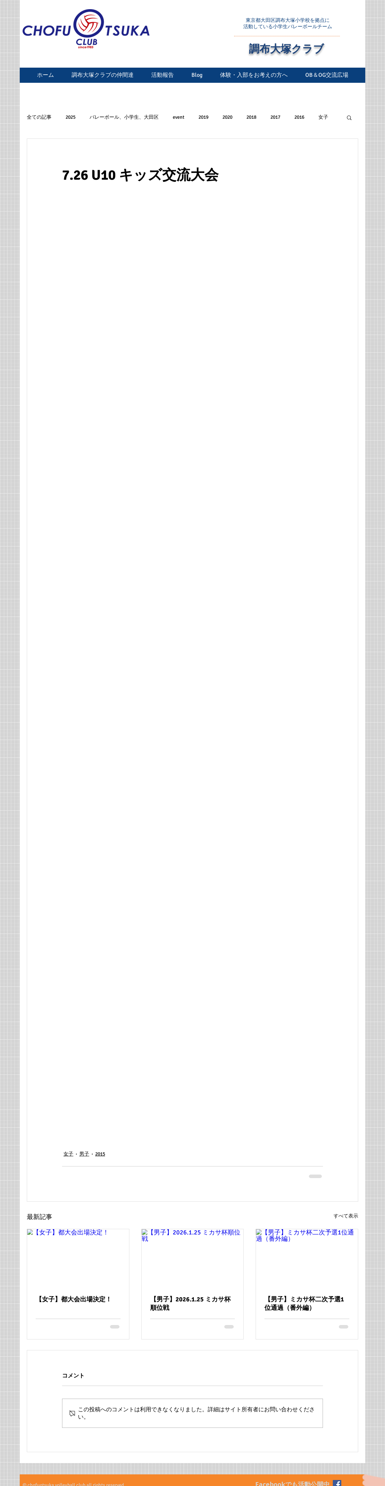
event (178, 117)
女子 (323, 117)
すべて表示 (346, 1216)
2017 (275, 117)
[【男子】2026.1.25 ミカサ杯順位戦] (193, 1257)
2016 (299, 117)
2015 (100, 1154)
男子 (84, 1154)
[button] (349, 117)
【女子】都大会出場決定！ (74, 1299)
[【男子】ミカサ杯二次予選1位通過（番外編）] (307, 1257)
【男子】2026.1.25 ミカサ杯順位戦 (190, 1303)
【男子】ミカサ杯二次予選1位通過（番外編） (304, 1303)
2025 (70, 117)
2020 (227, 117)
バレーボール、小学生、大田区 (124, 117)
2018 (251, 117)
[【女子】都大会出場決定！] (78, 1257)
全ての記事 (39, 117)
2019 (203, 117)
